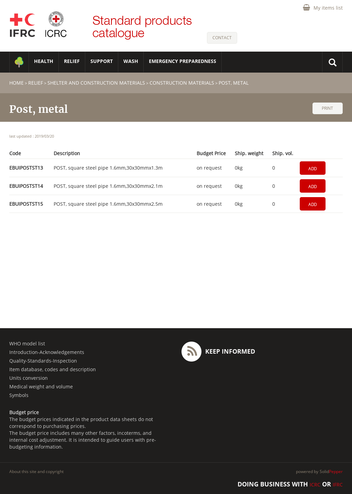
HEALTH (43, 61)
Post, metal (234, 82)
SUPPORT (101, 61)
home (16, 82)
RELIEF (72, 61)
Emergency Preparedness (182, 61)
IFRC (338, 484)
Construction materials (182, 82)
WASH (130, 61)
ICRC (315, 484)
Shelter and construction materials (96, 82)
